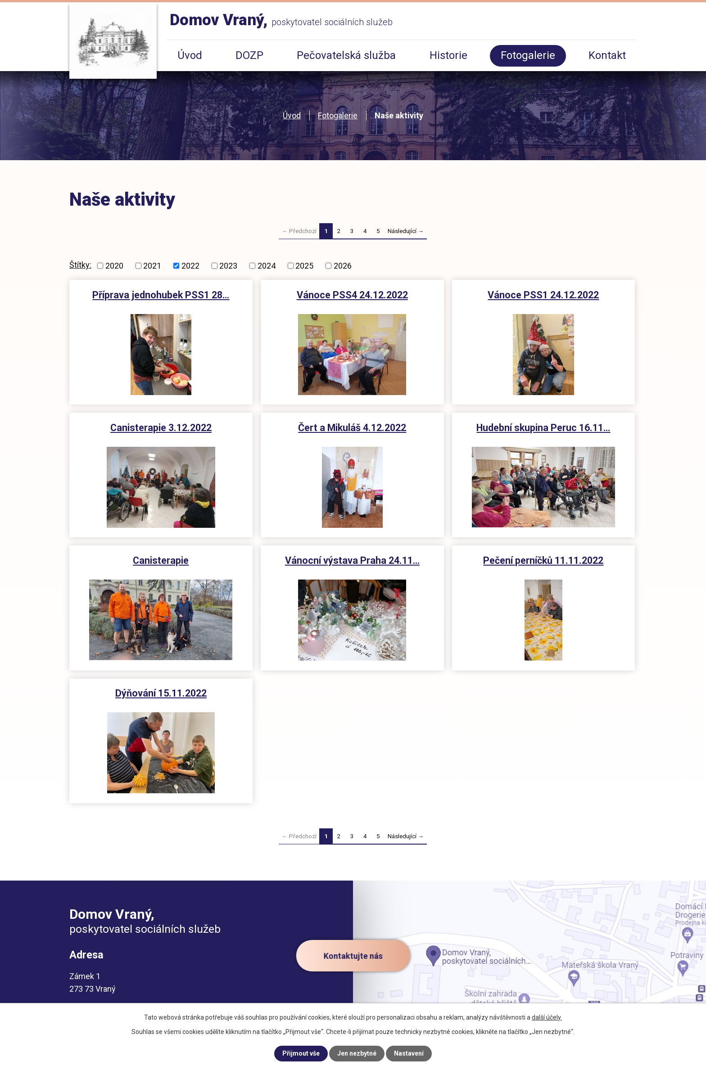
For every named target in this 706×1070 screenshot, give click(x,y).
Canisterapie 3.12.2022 (161, 427)
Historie (448, 55)
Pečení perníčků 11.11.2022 (543, 560)
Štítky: (80, 265)
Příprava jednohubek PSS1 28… (160, 295)
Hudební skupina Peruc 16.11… (543, 427)
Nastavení (409, 1053)
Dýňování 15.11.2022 (161, 693)
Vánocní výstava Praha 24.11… (352, 560)
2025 (304, 265)
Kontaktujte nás (353, 955)
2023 (228, 265)
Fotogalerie (338, 115)
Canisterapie (161, 560)
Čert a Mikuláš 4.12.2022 (352, 427)
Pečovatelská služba (346, 55)
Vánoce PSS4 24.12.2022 (352, 295)
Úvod (292, 115)
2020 (114, 265)
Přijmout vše (301, 1053)
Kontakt (607, 55)
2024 (267, 265)
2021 (152, 265)
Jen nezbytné (356, 1053)
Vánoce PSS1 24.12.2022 (543, 295)
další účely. (547, 1017)
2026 (343, 265)
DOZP (249, 55)
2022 (190, 265)
